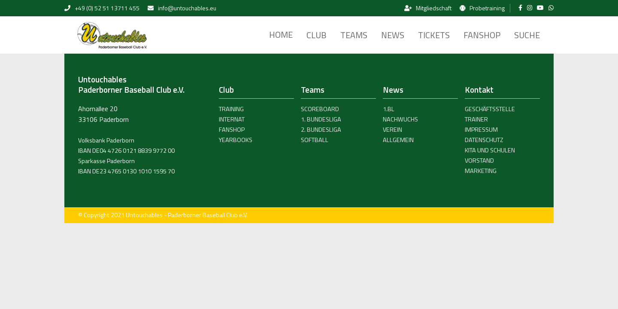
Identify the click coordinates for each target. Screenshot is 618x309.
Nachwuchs (400, 119)
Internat (232, 119)
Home (281, 34)
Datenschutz (484, 140)
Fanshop (482, 35)
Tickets (434, 35)
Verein (392, 129)
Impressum (481, 129)
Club (316, 35)
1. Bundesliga (321, 119)
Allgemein (398, 140)
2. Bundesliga (321, 129)
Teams (353, 35)
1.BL (388, 109)
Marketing (481, 171)
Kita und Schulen (490, 150)
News (392, 35)
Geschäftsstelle (490, 109)
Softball (314, 140)
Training (231, 109)
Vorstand (479, 160)
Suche (527, 35)
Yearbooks (235, 140)
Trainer (476, 119)
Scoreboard (320, 109)
